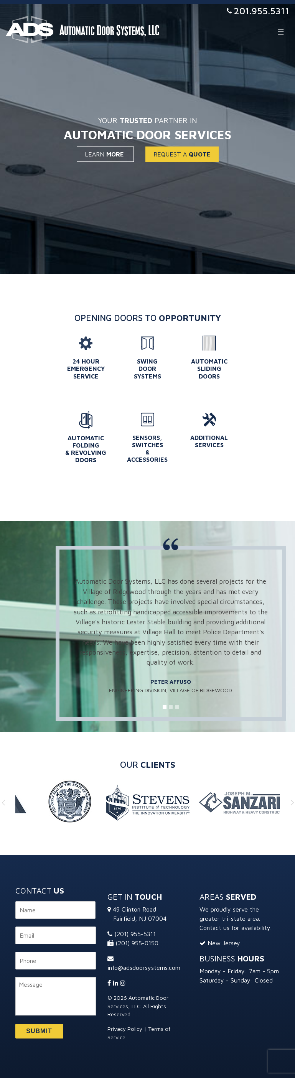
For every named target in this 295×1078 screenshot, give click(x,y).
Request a (182, 154)
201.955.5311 (261, 10)
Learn (105, 154)
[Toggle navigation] (280, 31)
